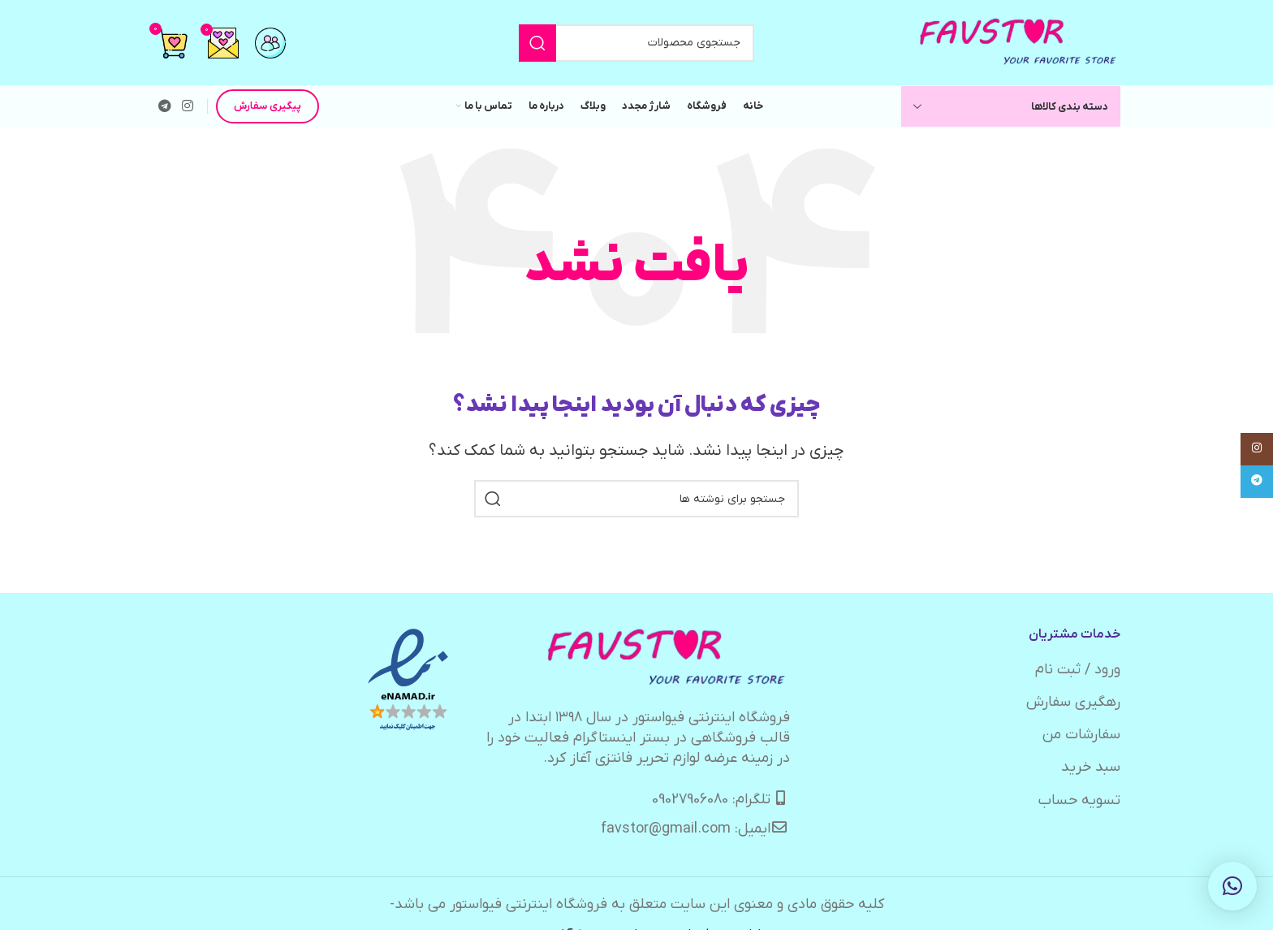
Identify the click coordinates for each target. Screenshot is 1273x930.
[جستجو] (636, 43)
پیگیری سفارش (267, 106)
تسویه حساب (1079, 800)
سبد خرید (1090, 767)
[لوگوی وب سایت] (1018, 41)
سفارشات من (1081, 734)
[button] (1232, 886)
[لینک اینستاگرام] (187, 106)
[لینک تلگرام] (164, 106)
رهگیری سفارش (1073, 702)
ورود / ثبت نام (1077, 669)
